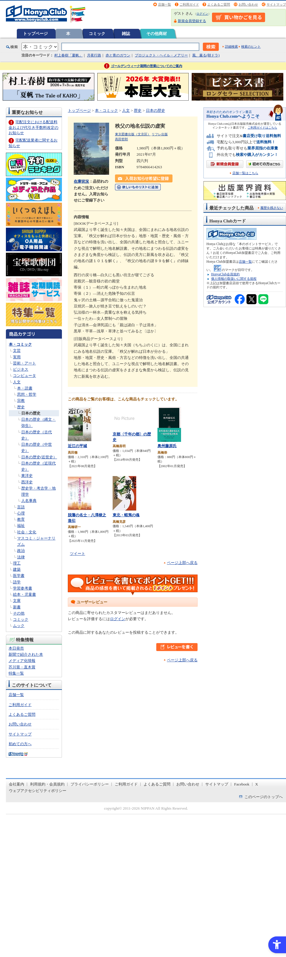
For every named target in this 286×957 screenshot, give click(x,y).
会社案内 (16, 784)
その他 (18, 613)
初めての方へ (20, 744)
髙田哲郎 (121, 139)
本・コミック (20, 344)
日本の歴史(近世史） (39, 457)
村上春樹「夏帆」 (68, 55)
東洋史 (27, 475)
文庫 (17, 600)
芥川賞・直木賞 (22, 667)
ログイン (202, 13)
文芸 (17, 350)
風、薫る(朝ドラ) (205, 55)
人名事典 (29, 500)
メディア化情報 (22, 660)
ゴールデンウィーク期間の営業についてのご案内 (146, 66)
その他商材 (156, 33)
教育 (21, 519)
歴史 (21, 407)
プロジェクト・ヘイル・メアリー (161, 55)
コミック (97, 33)
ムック (18, 625)
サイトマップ (276, 4)
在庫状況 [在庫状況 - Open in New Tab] (81, 181)
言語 (21, 507)
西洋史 (27, 482)
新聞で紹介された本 (26, 654)
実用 (17, 357)
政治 (21, 550)
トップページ (35, 33)
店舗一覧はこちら (245, 173)
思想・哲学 (26, 394)
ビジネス (20, 369)
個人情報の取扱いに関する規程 (234, 278)
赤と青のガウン (118, 55)
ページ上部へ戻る (182, 562)
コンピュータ (24, 375)
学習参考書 (22, 588)
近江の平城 (77, 446)
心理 (21, 513)
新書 (17, 607)
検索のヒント (251, 46)
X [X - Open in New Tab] (256, 784)
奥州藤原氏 (167, 446)
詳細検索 (231, 46)
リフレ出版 (160, 134)
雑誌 (126, 33)
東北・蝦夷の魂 (126, 515)
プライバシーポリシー (89, 784)
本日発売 (16, 648)
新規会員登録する (192, 21)
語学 (17, 582)
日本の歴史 (30, 413)
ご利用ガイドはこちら (262, 127)
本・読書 (24, 388)
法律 (21, 557)
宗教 (21, 400)
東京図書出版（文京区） (133, 134)
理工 (17, 563)
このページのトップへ (263, 797)
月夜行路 (94, 55)
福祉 (21, 525)
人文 (17, 382)
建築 (17, 569)
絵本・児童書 (24, 594)
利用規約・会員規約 (47, 784)
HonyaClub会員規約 (225, 274)
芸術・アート (24, 363)
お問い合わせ (248, 4)
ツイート (77, 553)
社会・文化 (26, 532)
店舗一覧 (164, 4)
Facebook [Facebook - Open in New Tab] (241, 784)
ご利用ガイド (189, 4)
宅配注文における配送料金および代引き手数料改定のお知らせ (33, 127)
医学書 (18, 575)
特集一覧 (16, 673)
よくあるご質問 (218, 4)
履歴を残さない (271, 207)
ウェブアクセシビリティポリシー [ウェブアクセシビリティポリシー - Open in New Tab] (37, 790)
